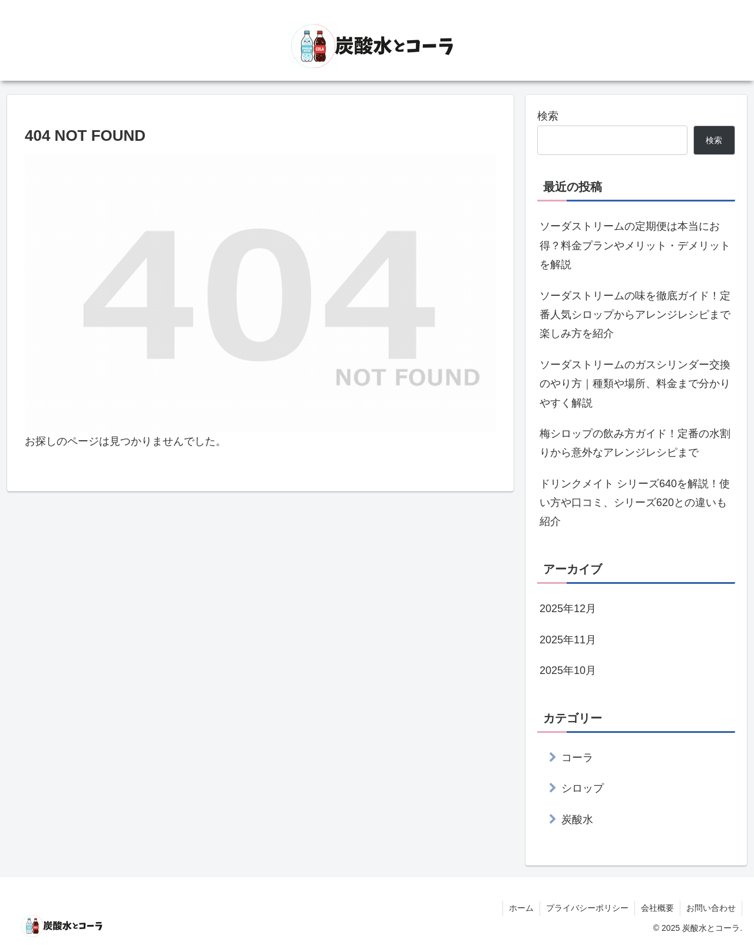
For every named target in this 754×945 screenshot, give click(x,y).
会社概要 (657, 908)
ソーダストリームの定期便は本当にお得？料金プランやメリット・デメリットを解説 (635, 245)
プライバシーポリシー (587, 908)
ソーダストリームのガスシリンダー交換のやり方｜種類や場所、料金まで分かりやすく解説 (635, 384)
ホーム (521, 908)
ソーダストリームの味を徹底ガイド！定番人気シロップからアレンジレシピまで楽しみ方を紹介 (635, 315)
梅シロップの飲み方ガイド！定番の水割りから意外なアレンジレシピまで (635, 443)
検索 (547, 116)
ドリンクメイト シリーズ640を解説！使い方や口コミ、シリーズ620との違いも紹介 (635, 503)
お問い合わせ (711, 908)
